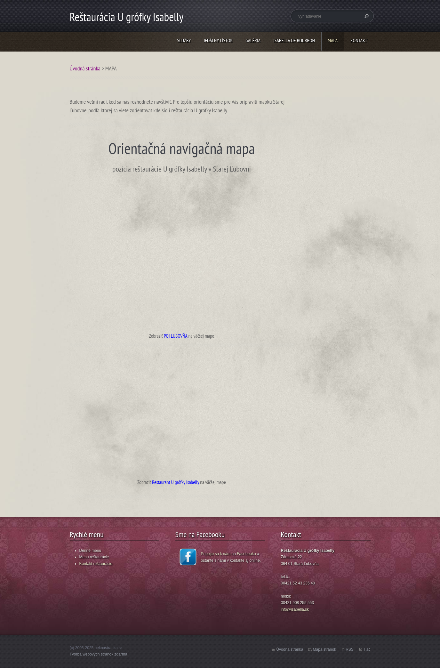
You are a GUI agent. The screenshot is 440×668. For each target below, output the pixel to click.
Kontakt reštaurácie (95, 563)
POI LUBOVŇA (176, 336)
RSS (350, 649)
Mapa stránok (324, 649)
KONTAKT (358, 40)
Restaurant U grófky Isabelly (175, 482)
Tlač (367, 649)
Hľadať (366, 16)
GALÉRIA (252, 40)
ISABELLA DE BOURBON (294, 40)
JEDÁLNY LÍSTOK (218, 40)
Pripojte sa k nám (216, 553)
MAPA (333, 40)
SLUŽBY (184, 40)
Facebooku (246, 553)
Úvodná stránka (85, 68)
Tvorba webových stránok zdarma (98, 654)
